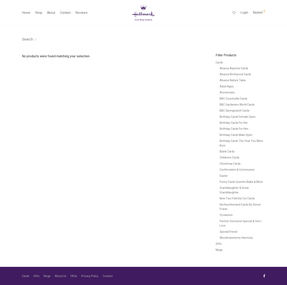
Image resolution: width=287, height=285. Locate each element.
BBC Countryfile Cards (233, 98)
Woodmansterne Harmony (236, 237)
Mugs (219, 249)
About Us (60, 276)
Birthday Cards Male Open (236, 135)
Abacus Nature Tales (233, 80)
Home (26, 13)
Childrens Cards (229, 157)
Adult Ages (227, 86)
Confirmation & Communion (237, 169)
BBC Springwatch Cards (235, 110)
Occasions (226, 215)
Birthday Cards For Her (234, 122)
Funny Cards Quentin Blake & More (241, 181)
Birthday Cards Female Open (238, 116)
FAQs (74, 276)
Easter (224, 175)
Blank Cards (227, 151)
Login (244, 12)
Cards (219, 62)
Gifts (219, 243)
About (51, 13)
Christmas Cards (230, 163)
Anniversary (227, 92)
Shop (38, 13)
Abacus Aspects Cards (234, 68)
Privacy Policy (89, 276)
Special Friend (228, 231)
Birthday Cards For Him (234, 128)
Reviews (81, 13)
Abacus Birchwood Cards (235, 74)
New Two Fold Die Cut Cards (237, 198)
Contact (65, 13)
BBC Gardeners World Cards (237, 104)
